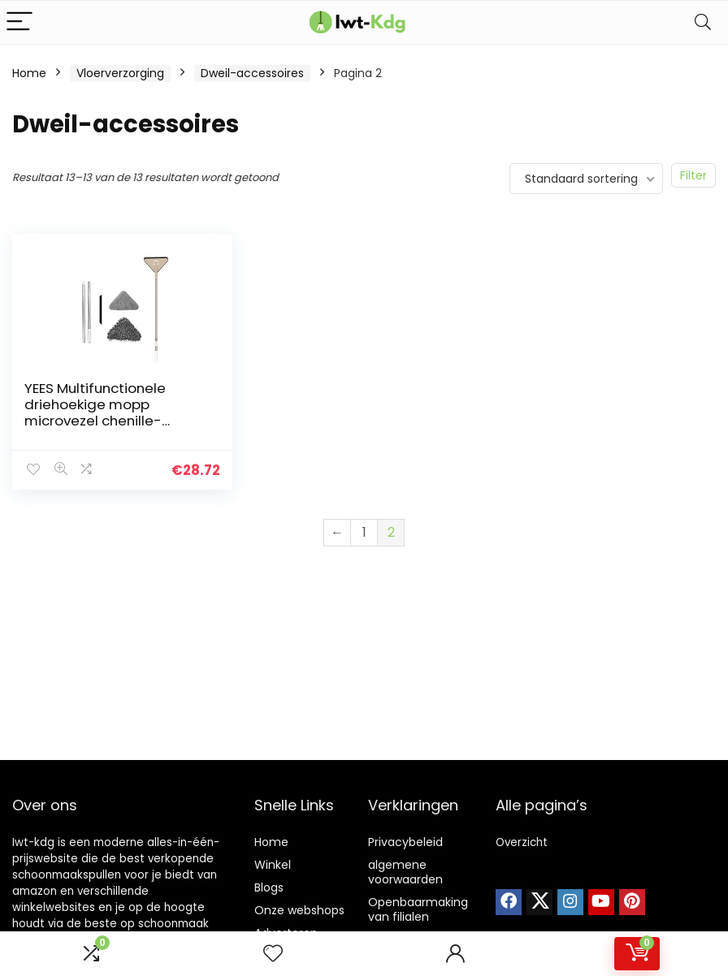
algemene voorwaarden (405, 872)
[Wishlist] (273, 954)
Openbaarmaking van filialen (418, 909)
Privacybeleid (405, 842)
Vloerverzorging (120, 73)
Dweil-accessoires (252, 73)
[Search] (702, 22)
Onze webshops (299, 910)
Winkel (272, 865)
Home (29, 73)
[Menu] (19, 22)
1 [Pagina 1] (364, 532)
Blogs (269, 887)
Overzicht (522, 842)
